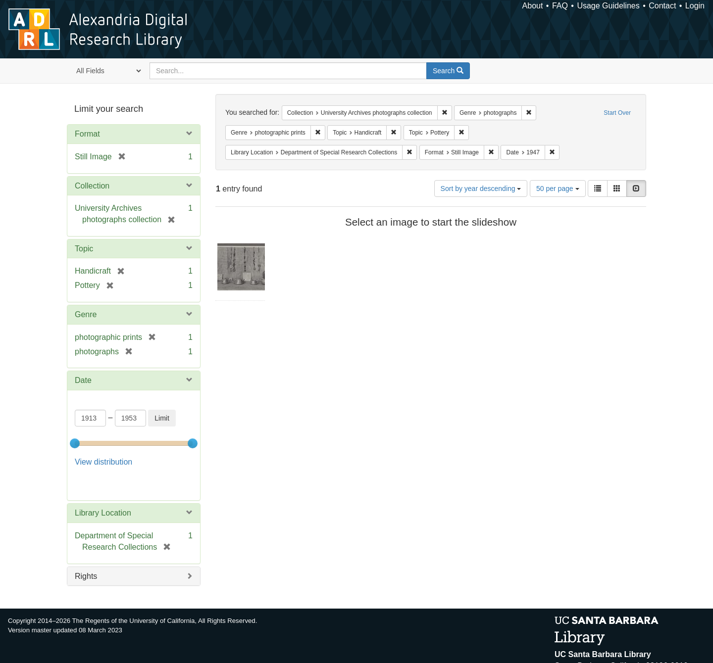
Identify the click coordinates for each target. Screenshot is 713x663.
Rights (86, 551)
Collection (92, 186)
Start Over (617, 112)
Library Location (103, 488)
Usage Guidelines (608, 5)
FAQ (560, 5)
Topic (84, 248)
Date (83, 380)
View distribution (103, 462)
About (532, 5)
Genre (86, 314)
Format (87, 134)
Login (695, 5)
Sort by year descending (481, 188)
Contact (662, 5)
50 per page (557, 188)
